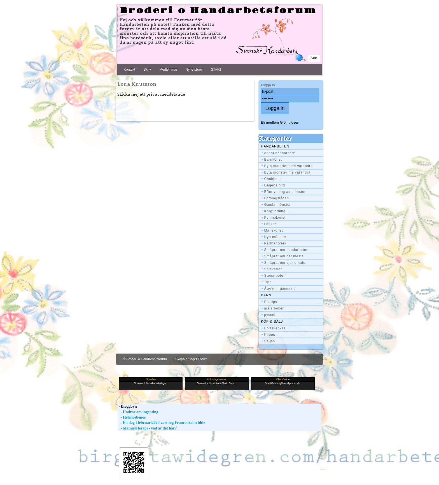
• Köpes (268, 335)
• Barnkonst (271, 159)
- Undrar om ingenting (138, 412)
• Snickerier (271, 269)
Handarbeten (275, 146)
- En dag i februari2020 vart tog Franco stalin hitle (161, 423)
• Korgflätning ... (275, 211)
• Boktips (269, 302)
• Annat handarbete (278, 153)
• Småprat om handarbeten (285, 250)
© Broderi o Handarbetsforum (145, 359)
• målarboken (272, 308)
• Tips (266, 282)
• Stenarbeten (273, 276)
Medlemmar (168, 69)
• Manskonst (272, 230)
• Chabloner (271, 179)
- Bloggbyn (127, 406)
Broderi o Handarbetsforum (218, 10)
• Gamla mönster (276, 205)
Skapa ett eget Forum (191, 359)
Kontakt (129, 69)
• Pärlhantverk (273, 243)
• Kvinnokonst (273, 218)
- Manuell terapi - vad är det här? (147, 428)
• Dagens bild (273, 185)
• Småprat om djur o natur (284, 263)
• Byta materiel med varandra (287, 166)
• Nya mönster (273, 237)
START (216, 69)
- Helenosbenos (132, 417)
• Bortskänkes (273, 328)
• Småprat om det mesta (282, 256)
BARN (266, 295)
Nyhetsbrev (194, 69)
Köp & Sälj (272, 322)
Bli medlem (270, 122)
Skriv (147, 69)
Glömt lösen (289, 122)
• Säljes (268, 341)
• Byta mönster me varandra (285, 172)
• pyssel (268, 315)
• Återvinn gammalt (278, 288)
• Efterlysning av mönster (283, 192)
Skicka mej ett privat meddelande (151, 94)
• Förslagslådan (275, 198)
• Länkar (268, 224)
